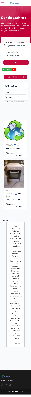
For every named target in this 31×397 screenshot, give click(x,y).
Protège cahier (15, 261)
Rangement (15, 306)
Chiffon (15, 281)
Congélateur (15, 343)
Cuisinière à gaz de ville (15, 199)
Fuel (15, 226)
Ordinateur (15, 231)
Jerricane (15, 278)
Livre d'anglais (15, 233)
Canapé (15, 283)
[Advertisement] (15, 112)
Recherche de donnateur (16, 148)
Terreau (13, 326)
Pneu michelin (15, 238)
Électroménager (16, 296)
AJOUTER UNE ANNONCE (15, 78)
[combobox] (16, 47)
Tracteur (15, 291)
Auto (19, 326)
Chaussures (15, 318)
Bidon (15, 316)
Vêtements (15, 288)
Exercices (15, 273)
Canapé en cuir (15, 243)
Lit (15, 341)
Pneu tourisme (15, 286)
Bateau (15, 298)
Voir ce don (19, 155)
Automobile (15, 293)
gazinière (9, 97)
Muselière (15, 236)
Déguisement (15, 228)
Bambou (15, 241)
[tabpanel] (15, 54)
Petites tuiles (15, 276)
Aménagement (15, 303)
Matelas (15, 301)
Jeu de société (15, 328)
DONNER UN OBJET (12, 86)
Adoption (15, 313)
